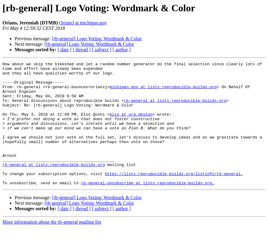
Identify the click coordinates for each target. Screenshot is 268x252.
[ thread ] (82, 49)
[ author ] (122, 49)
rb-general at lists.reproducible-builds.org (175, 108)
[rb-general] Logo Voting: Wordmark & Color (97, 38)
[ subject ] (101, 49)
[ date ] (64, 49)
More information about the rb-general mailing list (51, 246)
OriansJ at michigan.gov (83, 22)
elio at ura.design (131, 125)
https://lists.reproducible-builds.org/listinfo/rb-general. (174, 196)
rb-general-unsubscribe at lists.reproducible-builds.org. (147, 207)
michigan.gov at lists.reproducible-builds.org (163, 92)
